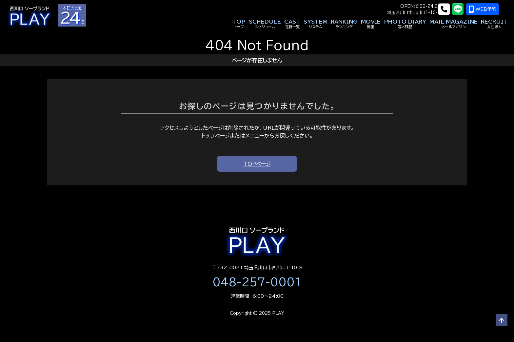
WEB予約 (491, 9)
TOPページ (257, 163)
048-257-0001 (257, 282)
